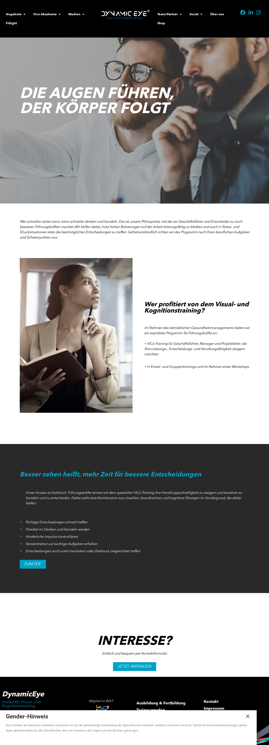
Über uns (217, 14)
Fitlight (11, 23)
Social (195, 14)
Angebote (15, 14)
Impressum (214, 708)
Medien (76, 14)
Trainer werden (150, 710)
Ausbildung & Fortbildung (161, 703)
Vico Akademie (47, 14)
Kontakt (211, 701)
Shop (161, 23)
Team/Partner (169, 14)
